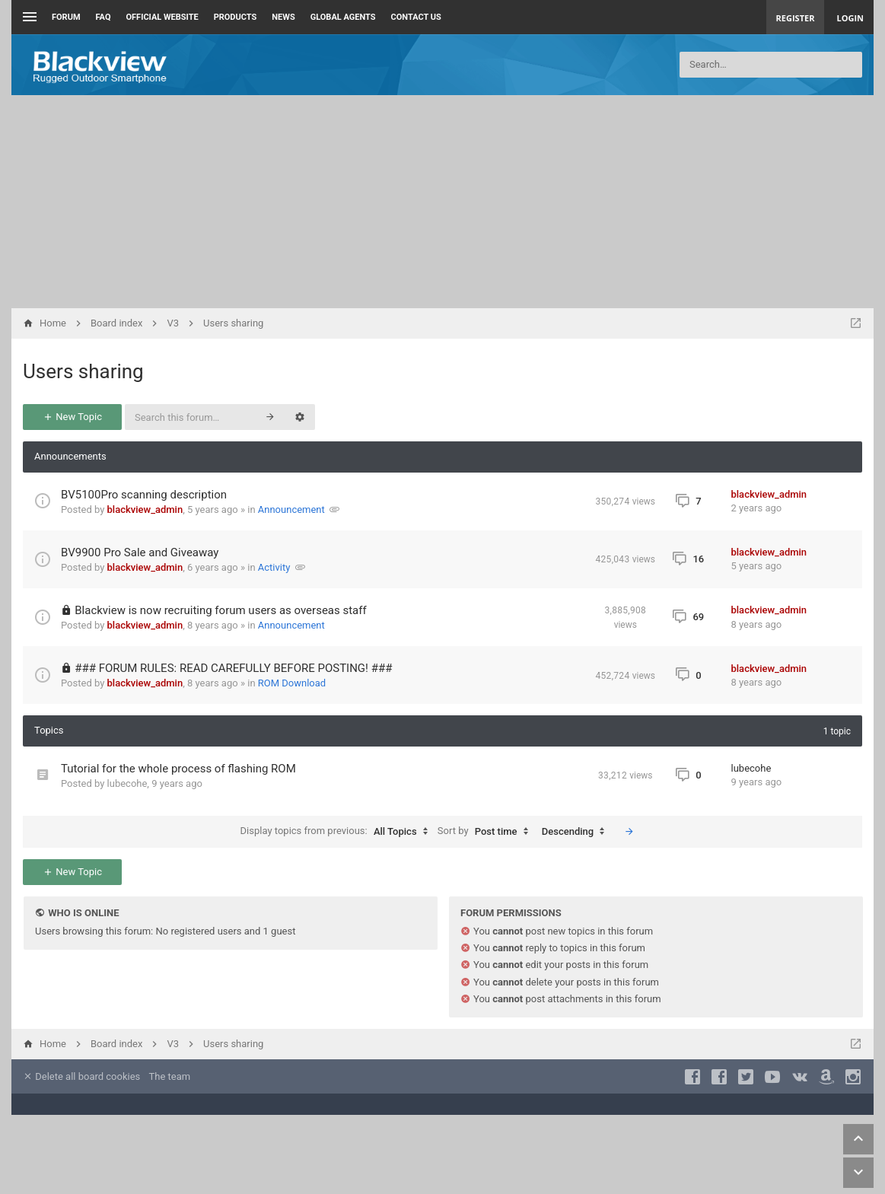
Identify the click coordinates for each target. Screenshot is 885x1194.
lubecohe (127, 783)
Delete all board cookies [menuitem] (81, 1076)
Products (235, 17)
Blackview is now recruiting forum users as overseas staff (220, 610)
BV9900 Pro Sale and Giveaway (139, 552)
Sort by (487, 832)
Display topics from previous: (337, 832)
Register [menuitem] (795, 18)
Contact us (416, 17)
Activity (274, 567)
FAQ (103, 17)
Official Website (162, 17)
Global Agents (343, 17)
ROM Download (292, 683)
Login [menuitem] (850, 18)
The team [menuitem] (170, 1076)
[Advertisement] (442, 201)
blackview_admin (145, 509)
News (283, 17)
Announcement (291, 509)
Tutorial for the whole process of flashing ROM (178, 768)
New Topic (72, 416)
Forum (66, 17)
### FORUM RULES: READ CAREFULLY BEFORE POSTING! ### (233, 668)
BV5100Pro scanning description (144, 494)
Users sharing (83, 371)
